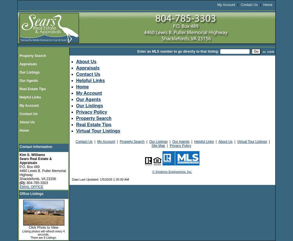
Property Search (32, 56)
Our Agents (28, 81)
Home (267, 5)
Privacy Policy (91, 112)
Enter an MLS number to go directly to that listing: (178, 52)
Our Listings (29, 72)
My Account (226, 5)
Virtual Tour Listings (98, 131)
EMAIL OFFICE (31, 187)
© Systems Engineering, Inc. (172, 171)
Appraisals (28, 64)
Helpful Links (30, 97)
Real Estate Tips (32, 89)
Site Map (158, 146)
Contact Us (249, 5)
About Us (27, 122)
